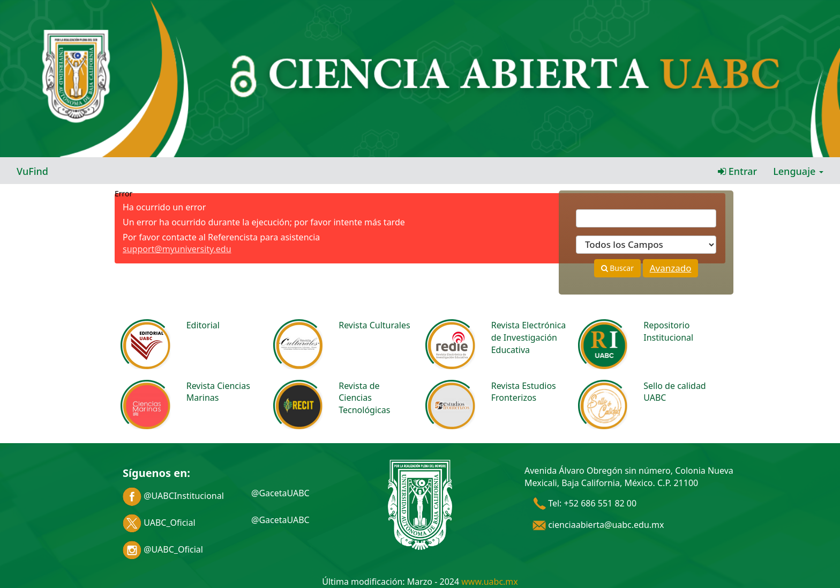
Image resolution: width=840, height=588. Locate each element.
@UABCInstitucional (173, 496)
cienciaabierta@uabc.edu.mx (598, 525)
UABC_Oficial (159, 522)
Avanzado (671, 268)
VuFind (32, 171)
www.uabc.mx (489, 581)
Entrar (737, 171)
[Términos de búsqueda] (646, 218)
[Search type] (646, 245)
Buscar (617, 268)
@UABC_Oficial (163, 549)
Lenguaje (798, 171)
